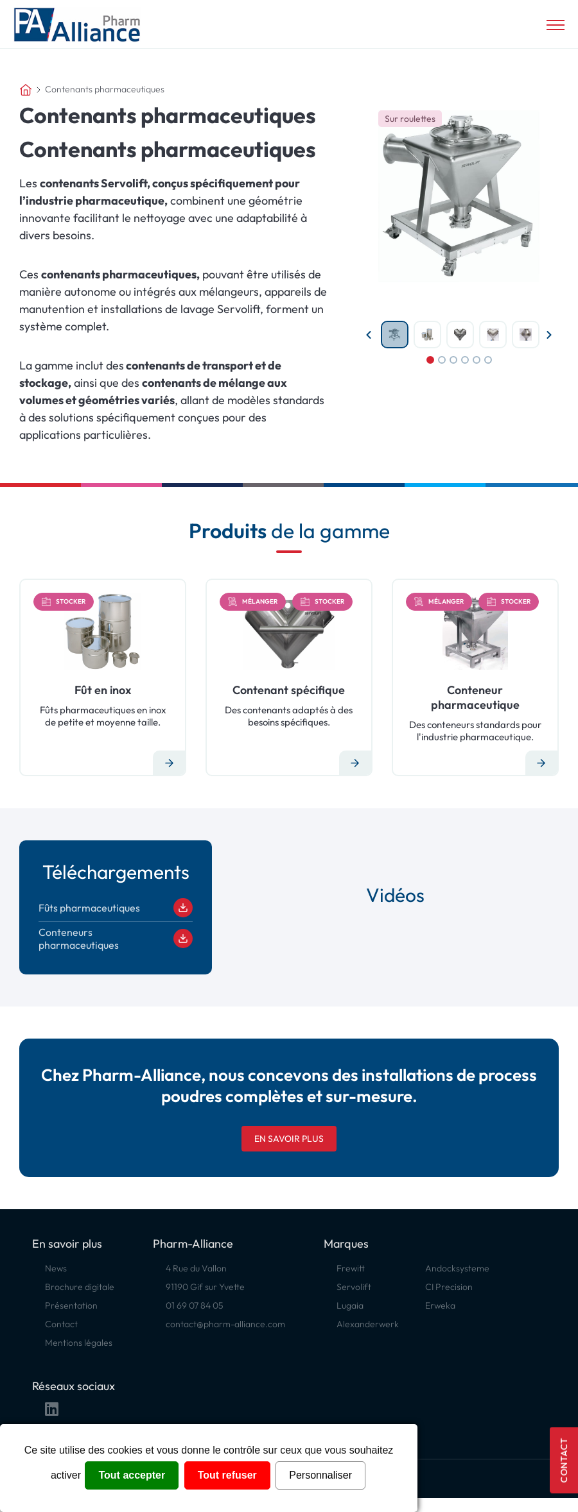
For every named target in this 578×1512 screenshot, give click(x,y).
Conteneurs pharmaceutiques (116, 938)
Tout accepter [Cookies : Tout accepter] (131, 1475)
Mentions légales (78, 1342)
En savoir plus (289, 1138)
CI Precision (449, 1287)
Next (549, 334)
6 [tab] (488, 360)
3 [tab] (453, 360)
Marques (346, 1243)
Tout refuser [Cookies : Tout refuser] (227, 1475)
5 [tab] (476, 360)
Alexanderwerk (368, 1324)
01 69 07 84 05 (194, 1305)
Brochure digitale (79, 1287)
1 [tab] (430, 360)
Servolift (354, 1287)
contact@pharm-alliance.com (225, 1324)
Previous (368, 334)
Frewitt (351, 1268)
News (56, 1268)
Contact (564, 1460)
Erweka (440, 1305)
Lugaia (350, 1305)
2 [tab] (442, 360)
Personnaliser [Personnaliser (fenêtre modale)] (320, 1475)
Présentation (71, 1305)
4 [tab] (465, 360)
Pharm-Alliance (193, 1243)
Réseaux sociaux (73, 1386)
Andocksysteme (457, 1268)
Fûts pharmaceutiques (116, 907)
